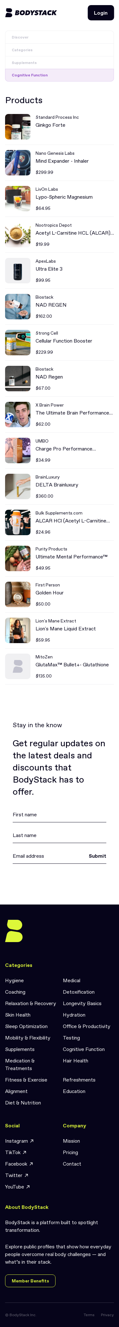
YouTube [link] (17, 1186)
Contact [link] (72, 1163)
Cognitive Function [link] (84, 1049)
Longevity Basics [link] (82, 1003)
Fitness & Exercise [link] (26, 1079)
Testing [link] (71, 1037)
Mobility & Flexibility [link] (27, 1037)
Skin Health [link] (17, 1014)
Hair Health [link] (75, 1060)
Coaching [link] (15, 991)
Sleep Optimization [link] (26, 1026)
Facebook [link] (19, 1163)
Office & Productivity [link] (86, 1026)
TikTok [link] (16, 1152)
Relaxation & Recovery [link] (30, 1003)
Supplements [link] (20, 1049)
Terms (89, 1315)
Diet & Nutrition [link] (23, 1102)
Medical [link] (71, 980)
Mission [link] (71, 1140)
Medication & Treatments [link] (20, 1064)
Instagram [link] (19, 1141)
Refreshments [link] (79, 1079)
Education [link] (74, 1091)
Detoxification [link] (79, 991)
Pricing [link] (70, 1152)
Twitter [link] (17, 1175)
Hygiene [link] (14, 980)
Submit (97, 855)
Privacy (107, 1315)
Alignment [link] (16, 1091)
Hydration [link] (74, 1014)
